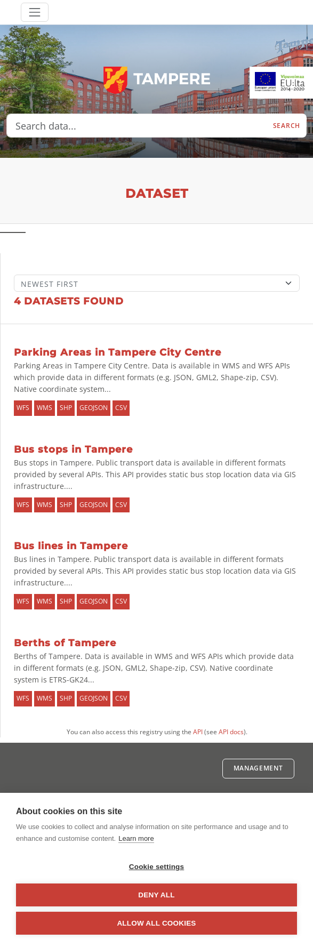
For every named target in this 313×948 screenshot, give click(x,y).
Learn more (136, 838)
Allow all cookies (156, 923)
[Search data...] (136, 126)
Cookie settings (156, 867)
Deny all (156, 895)
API (198, 731)
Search (286, 125)
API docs (231, 731)
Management (258, 768)
